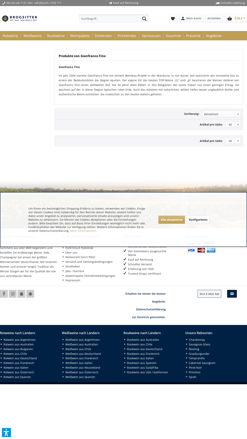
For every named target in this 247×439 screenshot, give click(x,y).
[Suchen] (144, 18)
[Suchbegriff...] (113, 18)
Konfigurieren (198, 219)
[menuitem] (113, 18)
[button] (6, 432)
